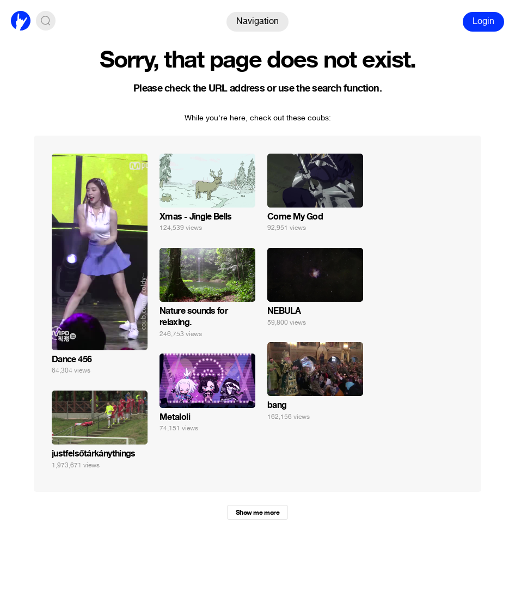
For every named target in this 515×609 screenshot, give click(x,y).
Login (483, 21)
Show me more (257, 512)
